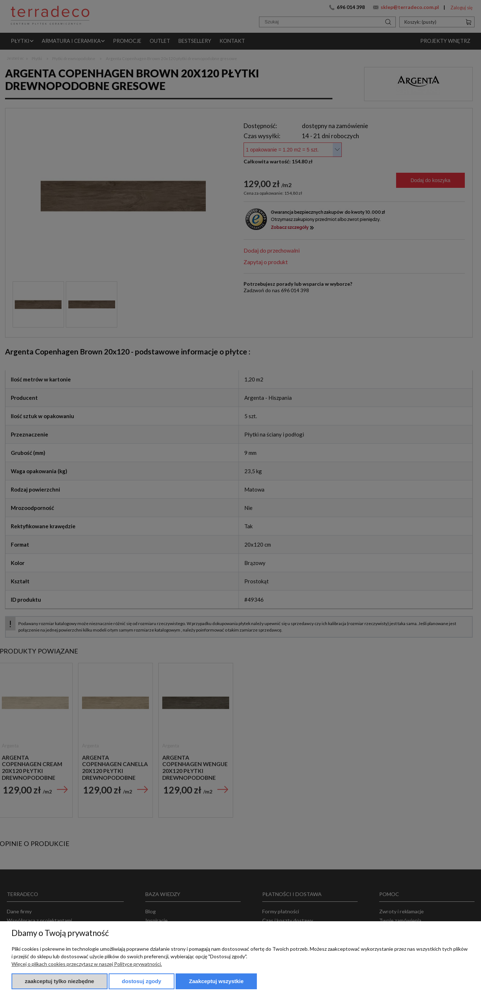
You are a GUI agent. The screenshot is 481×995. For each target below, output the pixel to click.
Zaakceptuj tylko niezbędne (59, 981)
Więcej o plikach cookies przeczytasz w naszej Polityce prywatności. (87, 964)
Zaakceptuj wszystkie (216, 981)
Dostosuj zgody (142, 981)
